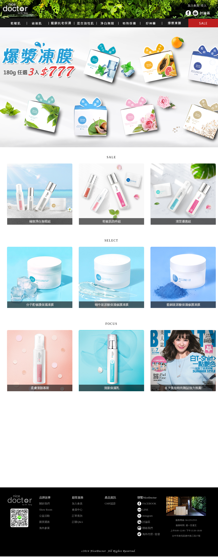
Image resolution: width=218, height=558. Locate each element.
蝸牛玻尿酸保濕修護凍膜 (111, 304)
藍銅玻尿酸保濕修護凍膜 (183, 304)
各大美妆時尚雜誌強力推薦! (183, 388)
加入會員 (193, 5)
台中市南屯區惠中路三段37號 (186, 536)
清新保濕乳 (111, 388)
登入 (203, 5)
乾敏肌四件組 (111, 221)
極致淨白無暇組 (40, 221)
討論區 (205, 13)
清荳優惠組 (183, 221)
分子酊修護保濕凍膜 (40, 304)
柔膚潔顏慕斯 (40, 388)
